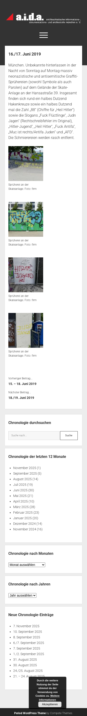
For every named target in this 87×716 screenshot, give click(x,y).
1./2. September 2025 (28, 654)
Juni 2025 (20, 490)
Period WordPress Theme (30, 713)
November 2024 (24, 529)
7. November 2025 (26, 626)
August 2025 (22, 479)
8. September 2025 (26, 637)
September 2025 (25, 473)
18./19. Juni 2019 (21, 398)
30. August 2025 (25, 665)
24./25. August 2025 (28, 671)
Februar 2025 (23, 512)
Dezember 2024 (24, 524)
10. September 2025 (27, 632)
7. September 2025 (26, 648)
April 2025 (20, 501)
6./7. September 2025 (28, 643)
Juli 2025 (19, 484)
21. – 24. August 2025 (29, 676)
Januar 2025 (22, 518)
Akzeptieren (50, 704)
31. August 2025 (25, 659)
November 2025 (24, 468)
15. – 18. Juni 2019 (22, 384)
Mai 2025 (20, 496)
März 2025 (21, 507)
